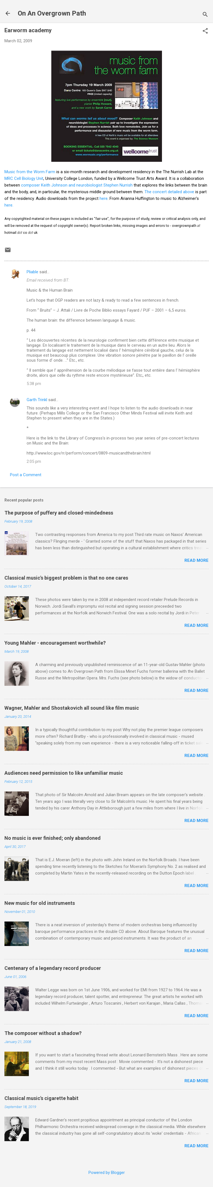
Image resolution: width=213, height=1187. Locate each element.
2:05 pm (34, 461)
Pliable (32, 271)
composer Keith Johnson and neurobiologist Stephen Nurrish (77, 185)
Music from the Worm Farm (29, 171)
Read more (196, 560)
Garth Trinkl (37, 399)
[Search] (205, 15)
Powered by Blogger (106, 1172)
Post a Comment (25, 474)
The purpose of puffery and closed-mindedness (58, 513)
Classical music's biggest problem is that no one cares (66, 578)
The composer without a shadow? (43, 1033)
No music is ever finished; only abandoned (52, 838)
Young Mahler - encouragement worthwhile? (55, 643)
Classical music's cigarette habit (41, 1098)
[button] (205, 31)
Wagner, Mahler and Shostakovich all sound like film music (71, 708)
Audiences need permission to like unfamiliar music (63, 773)
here (104, 198)
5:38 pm (34, 383)
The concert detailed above (169, 191)
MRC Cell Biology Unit (23, 178)
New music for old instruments (39, 903)
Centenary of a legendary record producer (52, 968)
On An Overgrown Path (52, 13)
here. (8, 205)
